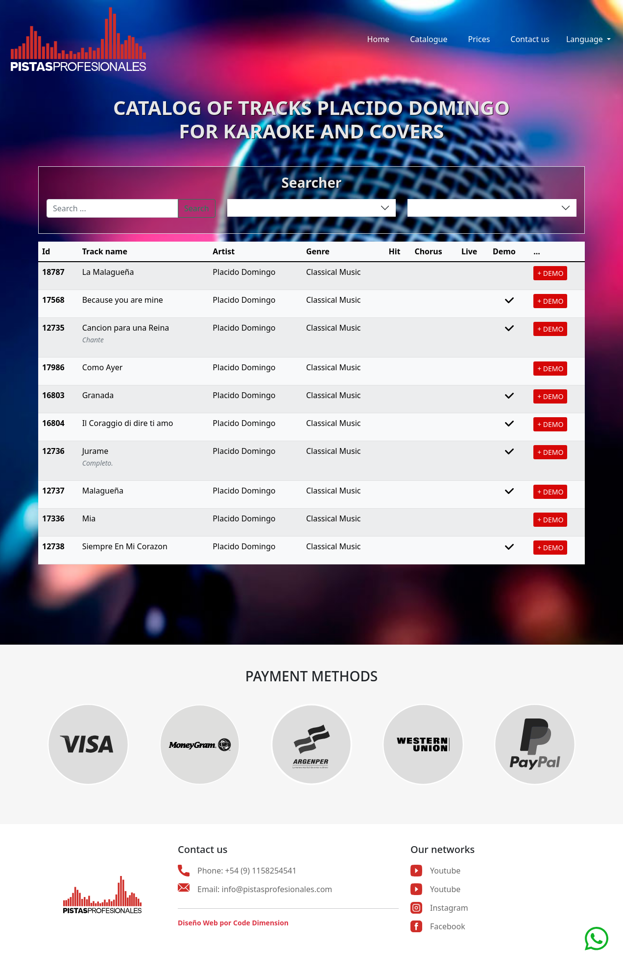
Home (378, 39)
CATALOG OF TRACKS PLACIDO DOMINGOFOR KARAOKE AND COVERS (311, 119)
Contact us (530, 39)
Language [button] (585, 39)
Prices (479, 39)
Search (196, 208)
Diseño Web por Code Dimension (233, 922)
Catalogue (428, 39)
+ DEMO (550, 273)
